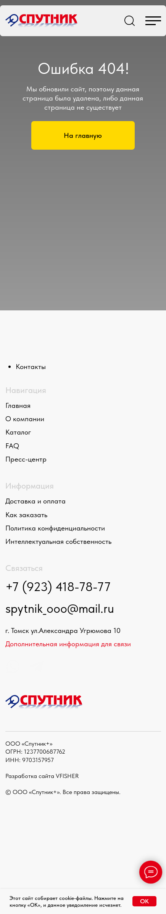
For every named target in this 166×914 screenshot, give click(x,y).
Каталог (18, 432)
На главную (83, 135)
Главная (18, 405)
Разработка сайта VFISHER (42, 776)
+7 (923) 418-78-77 (58, 586)
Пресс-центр (26, 459)
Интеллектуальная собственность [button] (58, 541)
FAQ (12, 445)
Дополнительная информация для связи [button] (68, 643)
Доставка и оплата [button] (35, 501)
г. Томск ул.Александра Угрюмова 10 (63, 630)
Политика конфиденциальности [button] (55, 528)
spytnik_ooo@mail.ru (59, 608)
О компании (24, 418)
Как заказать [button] (26, 514)
